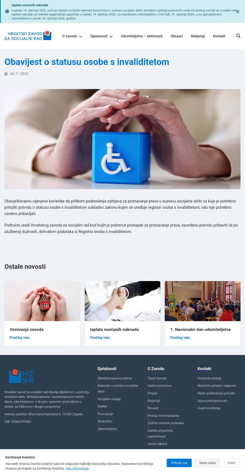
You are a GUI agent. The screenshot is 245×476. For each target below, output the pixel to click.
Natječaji (198, 36)
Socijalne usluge (109, 399)
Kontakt (219, 36)
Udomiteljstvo (107, 429)
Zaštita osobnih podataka (166, 423)
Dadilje (102, 406)
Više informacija (77, 468)
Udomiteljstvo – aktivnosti (142, 36)
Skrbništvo (104, 421)
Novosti (153, 408)
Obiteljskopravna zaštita (114, 378)
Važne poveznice (159, 386)
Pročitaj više (19, 338)
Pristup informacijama (163, 416)
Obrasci (177, 36)
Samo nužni (207, 463)
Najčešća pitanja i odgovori (217, 386)
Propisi (153, 393)
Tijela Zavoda (157, 378)
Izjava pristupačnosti (212, 401)
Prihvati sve (179, 463)
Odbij (231, 463)
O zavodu (72, 36)
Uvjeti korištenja (209, 408)
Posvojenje (105, 414)
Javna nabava (157, 444)
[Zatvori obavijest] (238, 11)
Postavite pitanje (209, 378)
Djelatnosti (102, 36)
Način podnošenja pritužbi (216, 393)
